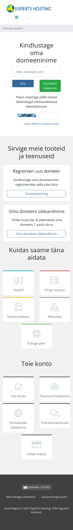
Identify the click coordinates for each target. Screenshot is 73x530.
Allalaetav (55, 310)
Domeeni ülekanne (50, 85)
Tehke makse (36, 447)
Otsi (23, 83)
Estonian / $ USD (36, 487)
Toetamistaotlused (55, 416)
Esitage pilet (36, 336)
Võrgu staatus (55, 283)
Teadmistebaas (18, 310)
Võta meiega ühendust (20, 497)
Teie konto (18, 389)
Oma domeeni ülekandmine (36, 234)
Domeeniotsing (36, 194)
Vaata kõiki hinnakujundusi (41, 124)
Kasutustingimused (54, 497)
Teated (18, 283)
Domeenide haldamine (18, 419)
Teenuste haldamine (55, 389)
